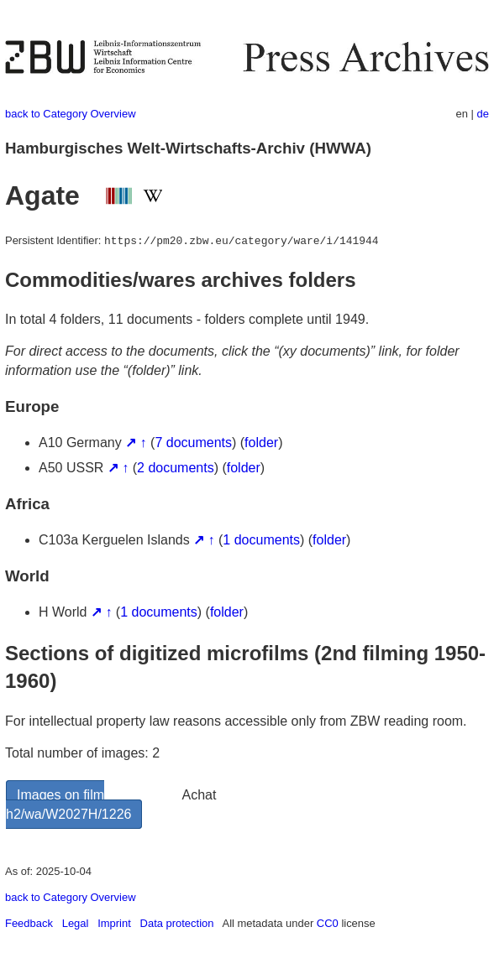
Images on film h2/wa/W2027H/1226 (68, 804)
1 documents (261, 540)
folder (261, 442)
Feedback (29, 923)
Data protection (177, 923)
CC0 (328, 923)
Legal (75, 923)
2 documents (175, 468)
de (483, 113)
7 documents (193, 442)
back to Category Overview (70, 113)
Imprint (114, 923)
